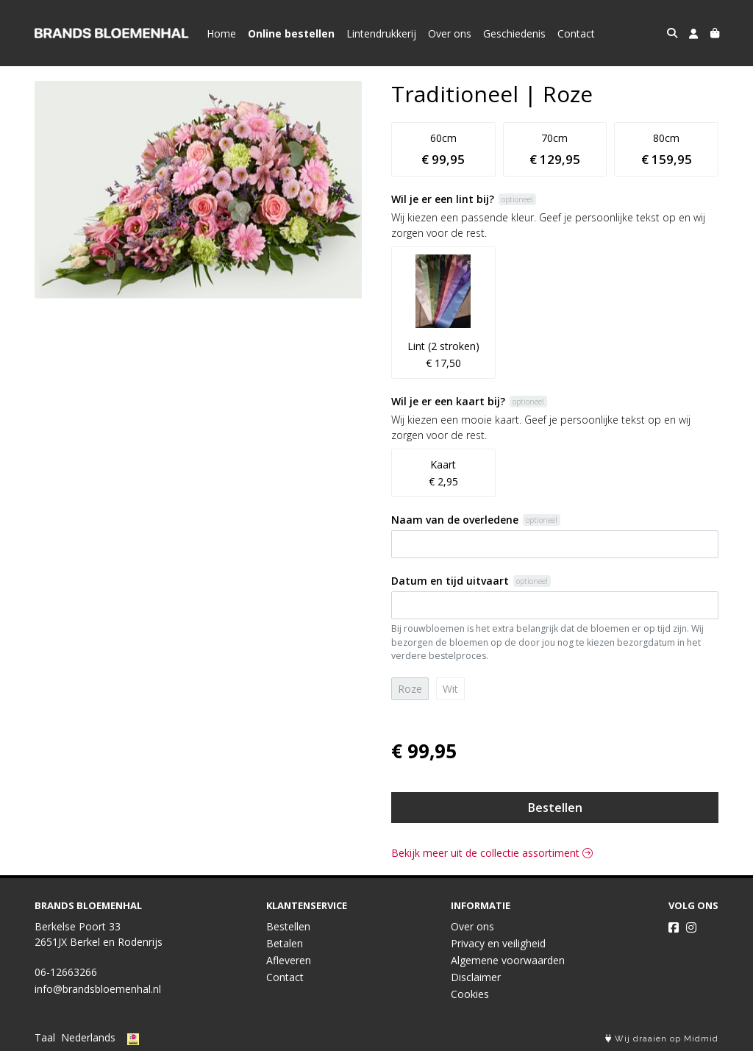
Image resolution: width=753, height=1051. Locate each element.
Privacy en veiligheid (498, 943)
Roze (410, 689)
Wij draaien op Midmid (661, 1039)
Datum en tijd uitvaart (450, 581)
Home (221, 33)
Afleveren (288, 960)
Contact (576, 33)
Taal (45, 1037)
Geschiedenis (514, 33)
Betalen (284, 943)
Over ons (449, 33)
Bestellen (555, 807)
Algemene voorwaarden (508, 960)
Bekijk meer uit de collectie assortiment (492, 853)
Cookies (470, 994)
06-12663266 (66, 972)
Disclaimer (476, 977)
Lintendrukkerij (381, 33)
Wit (450, 689)
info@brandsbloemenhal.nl (98, 989)
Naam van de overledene (454, 520)
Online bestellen (291, 33)
